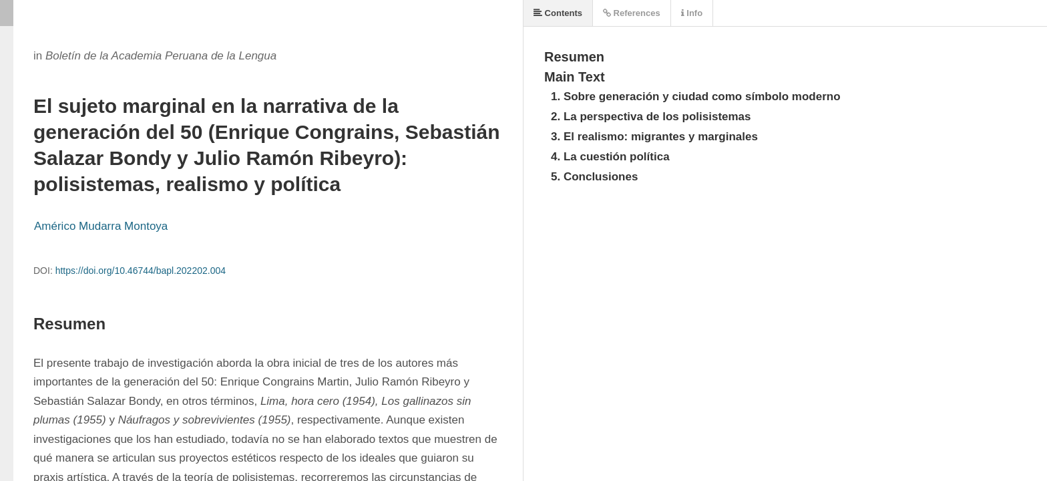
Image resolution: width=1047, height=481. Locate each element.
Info (691, 13)
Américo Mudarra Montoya (101, 226)
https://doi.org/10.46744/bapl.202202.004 (140, 270)
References (631, 13)
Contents (558, 13)
